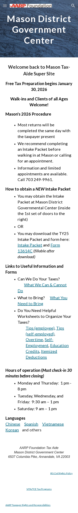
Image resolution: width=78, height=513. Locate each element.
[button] (5, 5)
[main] (39, 28)
